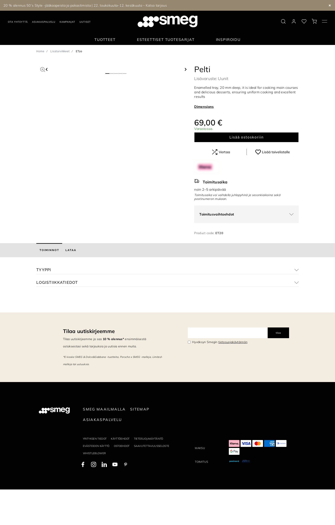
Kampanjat (67, 21)
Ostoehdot (122, 481)
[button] (43, 69)
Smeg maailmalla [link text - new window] (104, 445)
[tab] (49, 286)
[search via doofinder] (283, 21)
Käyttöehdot (120, 474)
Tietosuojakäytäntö (148, 474)
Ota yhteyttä (18, 21)
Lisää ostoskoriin (246, 137)
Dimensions (204, 106)
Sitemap (140, 445)
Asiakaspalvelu (43, 21)
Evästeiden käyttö (96, 481)
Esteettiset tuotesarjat (166, 39)
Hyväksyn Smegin (219, 378)
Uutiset (85, 21)
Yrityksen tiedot (95, 474)
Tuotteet (105, 39)
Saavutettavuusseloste (151, 481)
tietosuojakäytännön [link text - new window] (232, 378)
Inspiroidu (228, 39)
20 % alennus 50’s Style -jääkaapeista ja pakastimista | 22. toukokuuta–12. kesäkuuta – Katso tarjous (85, 5)
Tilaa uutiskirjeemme (89, 367)
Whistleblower (94, 488)
